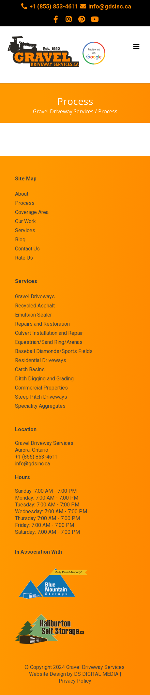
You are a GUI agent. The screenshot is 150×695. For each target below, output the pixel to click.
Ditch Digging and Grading (44, 378)
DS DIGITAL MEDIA (96, 674)
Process (25, 203)
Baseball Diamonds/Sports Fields (54, 351)
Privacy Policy (75, 681)
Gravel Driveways (35, 296)
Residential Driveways (40, 360)
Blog (20, 239)
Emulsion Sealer (33, 315)
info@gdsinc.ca (109, 6)
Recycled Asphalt (35, 306)
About (21, 194)
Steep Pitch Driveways (41, 397)
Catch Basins (30, 369)
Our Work (25, 221)
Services (25, 230)
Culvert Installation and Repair (49, 333)
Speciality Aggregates (40, 406)
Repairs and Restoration (42, 324)
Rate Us (24, 258)
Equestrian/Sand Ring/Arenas (48, 342)
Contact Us (27, 249)
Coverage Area (32, 212)
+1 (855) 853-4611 (53, 6)
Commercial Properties (41, 388)
